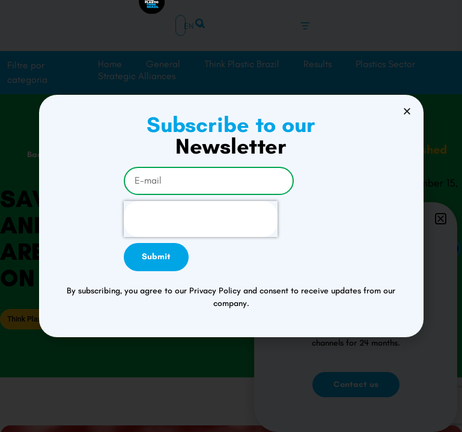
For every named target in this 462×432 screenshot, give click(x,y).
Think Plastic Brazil (241, 64)
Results (317, 64)
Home (110, 64)
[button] (440, 227)
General (163, 64)
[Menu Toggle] (305, 26)
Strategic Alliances (136, 76)
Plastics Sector (385, 64)
